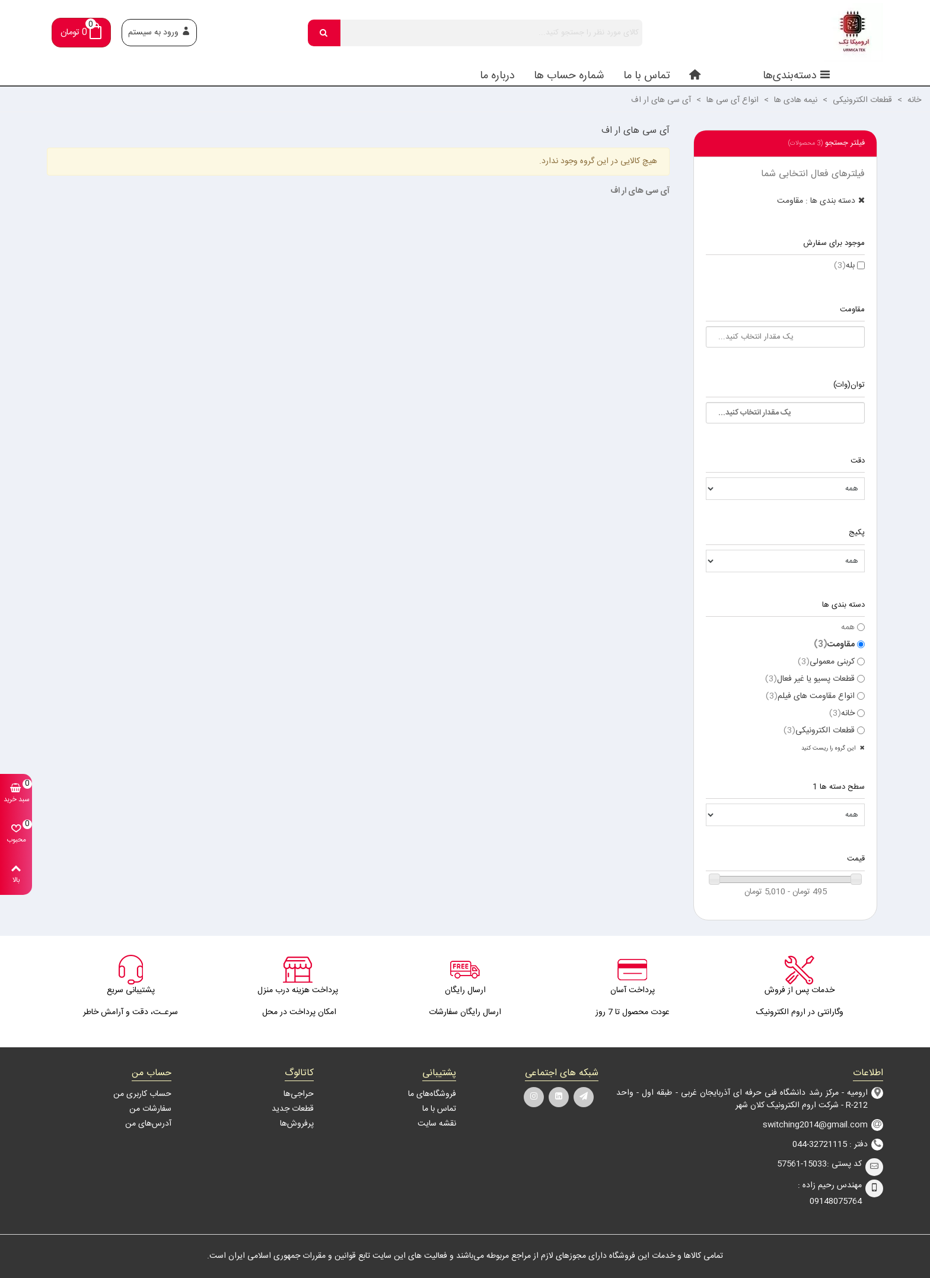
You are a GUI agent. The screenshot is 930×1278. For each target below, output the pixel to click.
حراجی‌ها (299, 1094)
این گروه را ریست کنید (829, 748)
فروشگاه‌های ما (432, 1094)
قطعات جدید (293, 1109)
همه (848, 628)
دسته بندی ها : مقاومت (816, 201)
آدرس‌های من (148, 1124)
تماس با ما (646, 76)
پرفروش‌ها (297, 1124)
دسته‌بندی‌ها (796, 76)
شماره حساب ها (569, 76)
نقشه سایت (437, 1124)
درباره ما (497, 76)
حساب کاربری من (142, 1094)
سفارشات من (150, 1109)
